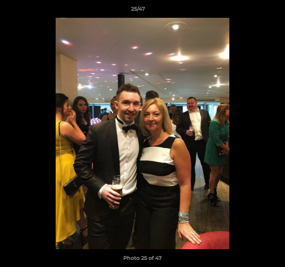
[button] (258, 10)
